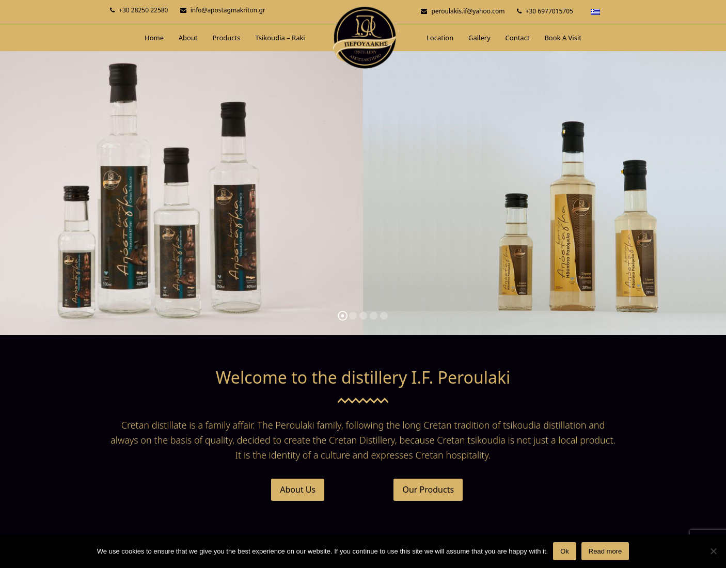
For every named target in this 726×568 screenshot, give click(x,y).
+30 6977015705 (549, 11)
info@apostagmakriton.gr (228, 10)
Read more (605, 551)
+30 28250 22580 (143, 10)
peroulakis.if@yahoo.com (467, 11)
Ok (564, 551)
